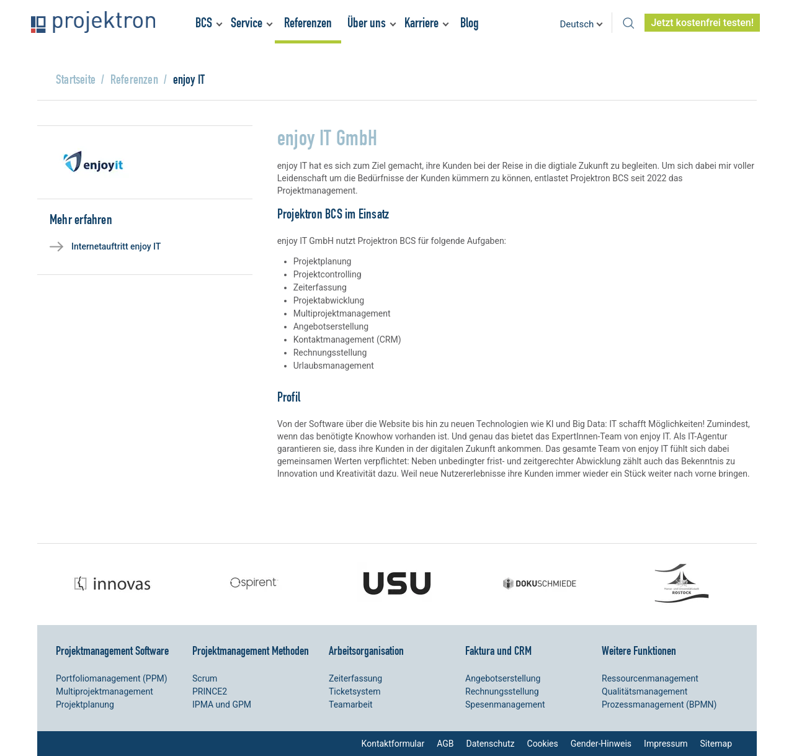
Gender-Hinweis (601, 744)
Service (246, 22)
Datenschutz (490, 744)
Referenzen (308, 22)
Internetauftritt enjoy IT (116, 246)
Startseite (76, 79)
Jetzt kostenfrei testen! (702, 23)
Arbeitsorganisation (366, 650)
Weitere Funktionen (639, 650)
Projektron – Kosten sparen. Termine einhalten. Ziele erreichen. (93, 22)
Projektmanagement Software (112, 650)
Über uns (366, 22)
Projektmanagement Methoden (250, 650)
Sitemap (716, 744)
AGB (445, 744)
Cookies (542, 744)
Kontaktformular (393, 744)
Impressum (665, 744)
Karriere (421, 22)
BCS (203, 22)
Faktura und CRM (498, 650)
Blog (469, 22)
